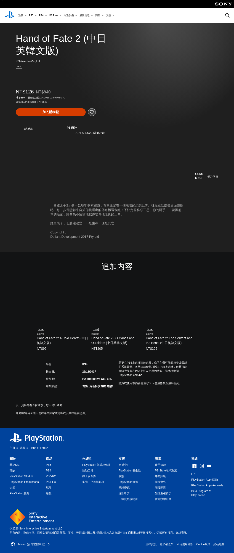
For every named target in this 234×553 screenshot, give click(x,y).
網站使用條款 (185, 544)
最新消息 (85, 15)
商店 (97, 15)
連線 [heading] (194, 458)
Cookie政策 (203, 544)
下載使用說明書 (128, 499)
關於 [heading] (13, 458)
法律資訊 (151, 544)
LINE (194, 474)
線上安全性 (89, 476)
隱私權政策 (166, 544)
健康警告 (160, 482)
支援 (108, 15)
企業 (12, 487)
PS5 (31, 15)
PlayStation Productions (24, 482)
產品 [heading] (49, 458)
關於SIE (14, 464)
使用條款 (160, 464)
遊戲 (20, 15)
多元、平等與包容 (93, 482)
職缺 (12, 470)
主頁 (12, 448)
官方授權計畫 (163, 499)
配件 (48, 487)
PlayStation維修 (128, 482)
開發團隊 (160, 487)
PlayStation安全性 (130, 470)
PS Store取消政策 (166, 470)
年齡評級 (160, 476)
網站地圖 (218, 544)
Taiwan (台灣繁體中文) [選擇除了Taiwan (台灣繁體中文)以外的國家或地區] (30, 544)
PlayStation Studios (21, 476)
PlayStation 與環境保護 (96, 464)
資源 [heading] (158, 458)
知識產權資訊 (163, 493)
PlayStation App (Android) (207, 485)
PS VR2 (51, 476)
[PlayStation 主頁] (10, 15)
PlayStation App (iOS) (204, 479)
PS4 (41, 15)
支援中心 (124, 464)
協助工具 (87, 470)
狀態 (121, 476)
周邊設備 (69, 15)
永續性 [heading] (87, 458)
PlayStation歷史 (19, 493)
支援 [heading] (122, 458)
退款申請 (124, 493)
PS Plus (53, 15)
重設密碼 (124, 487)
